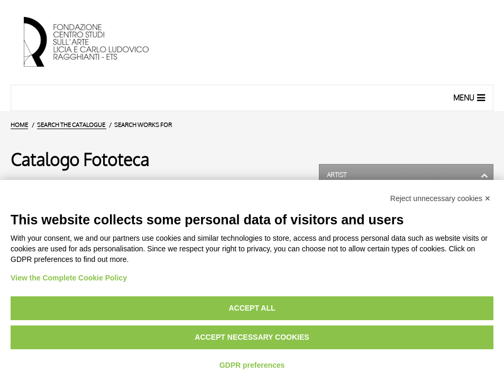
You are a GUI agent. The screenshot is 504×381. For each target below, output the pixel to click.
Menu (470, 97)
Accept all (251, 308)
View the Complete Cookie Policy (69, 278)
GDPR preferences (252, 365)
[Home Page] (95, 42)
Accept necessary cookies (252, 337)
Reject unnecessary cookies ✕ (440, 198)
